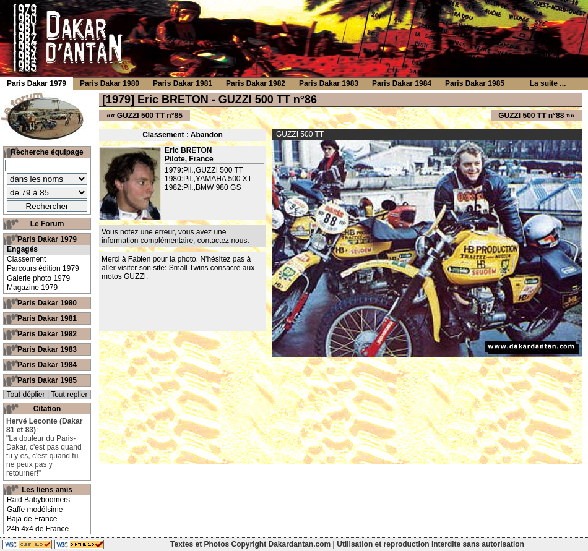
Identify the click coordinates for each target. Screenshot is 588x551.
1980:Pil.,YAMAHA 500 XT (208, 178)
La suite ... (548, 83)
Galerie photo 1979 (38, 278)
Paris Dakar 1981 (47, 318)
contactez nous (222, 240)
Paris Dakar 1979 (47, 239)
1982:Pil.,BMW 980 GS (203, 187)
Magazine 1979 (32, 287)
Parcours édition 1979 (43, 268)
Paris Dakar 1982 (47, 334)
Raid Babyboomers (38, 499)
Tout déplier (26, 394)
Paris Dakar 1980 (47, 303)
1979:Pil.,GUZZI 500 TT (204, 170)
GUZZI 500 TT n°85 (150, 115)
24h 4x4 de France (38, 528)
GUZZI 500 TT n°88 (531, 115)
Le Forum (47, 224)
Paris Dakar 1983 (47, 349)
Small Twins (189, 267)
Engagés (22, 249)
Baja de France (32, 519)
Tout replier (69, 394)
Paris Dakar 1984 (47, 365)
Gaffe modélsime (35, 509)
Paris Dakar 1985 (47, 380)
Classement (26, 259)
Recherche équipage (47, 152)
